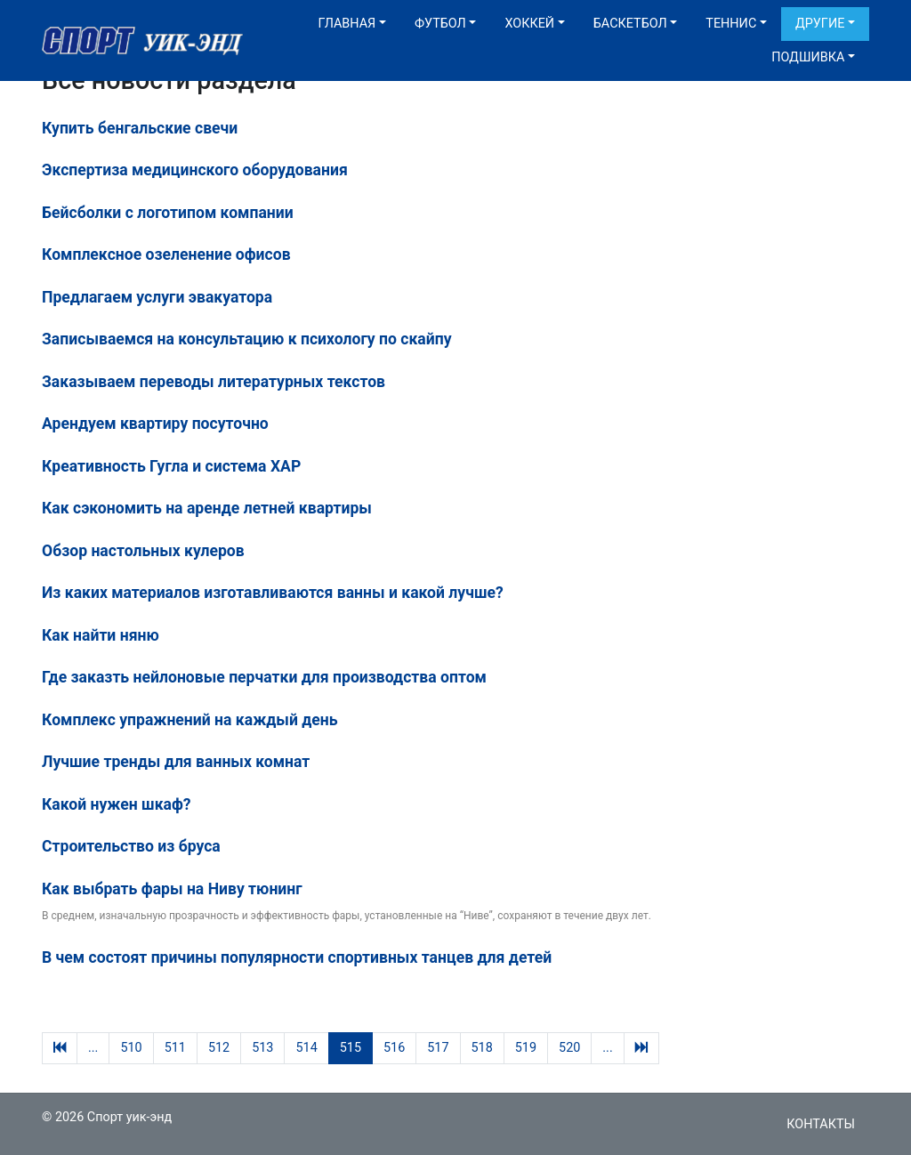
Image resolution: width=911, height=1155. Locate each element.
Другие (819, 23)
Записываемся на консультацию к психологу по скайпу (247, 339)
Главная (346, 23)
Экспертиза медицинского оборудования (195, 170)
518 (482, 1047)
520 (569, 1047)
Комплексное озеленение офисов (166, 254)
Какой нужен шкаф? (116, 804)
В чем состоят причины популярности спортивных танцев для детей (297, 957)
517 (437, 1047)
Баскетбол (630, 23)
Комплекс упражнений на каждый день (190, 720)
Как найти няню (100, 635)
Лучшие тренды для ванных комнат (176, 762)
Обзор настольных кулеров (143, 551)
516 (394, 1047)
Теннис (730, 23)
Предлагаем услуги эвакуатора (157, 297)
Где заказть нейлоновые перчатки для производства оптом (264, 677)
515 (350, 1047)
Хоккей (529, 23)
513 (262, 1047)
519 (525, 1047)
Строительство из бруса (131, 846)
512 (219, 1047)
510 (130, 1047)
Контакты (820, 1124)
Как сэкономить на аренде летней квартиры (207, 508)
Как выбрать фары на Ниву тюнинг (172, 889)
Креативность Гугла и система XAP (171, 466)
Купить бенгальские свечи (140, 128)
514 (306, 1047)
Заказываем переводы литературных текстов (213, 382)
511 (175, 1047)
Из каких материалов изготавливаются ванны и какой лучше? (273, 593)
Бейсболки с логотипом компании (168, 213)
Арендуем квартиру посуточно (155, 423)
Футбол (440, 23)
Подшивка (807, 57)
